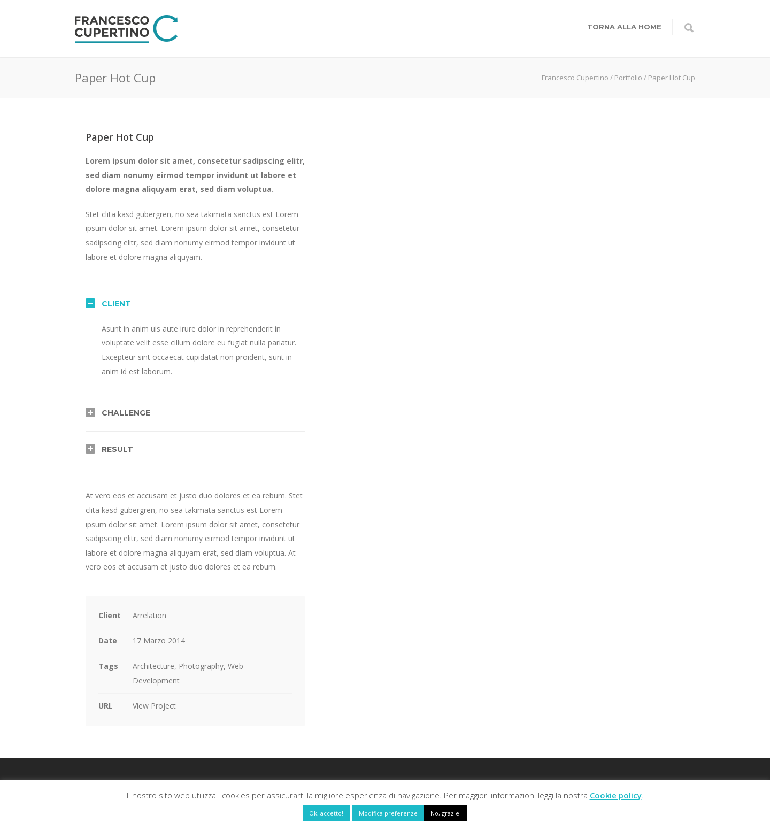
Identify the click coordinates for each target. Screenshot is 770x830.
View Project (154, 706)
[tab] (195, 304)
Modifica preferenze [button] (388, 813)
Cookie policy (616, 795)
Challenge (126, 413)
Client (116, 304)
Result (117, 449)
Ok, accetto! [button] (326, 813)
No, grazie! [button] (445, 813)
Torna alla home (624, 26)
